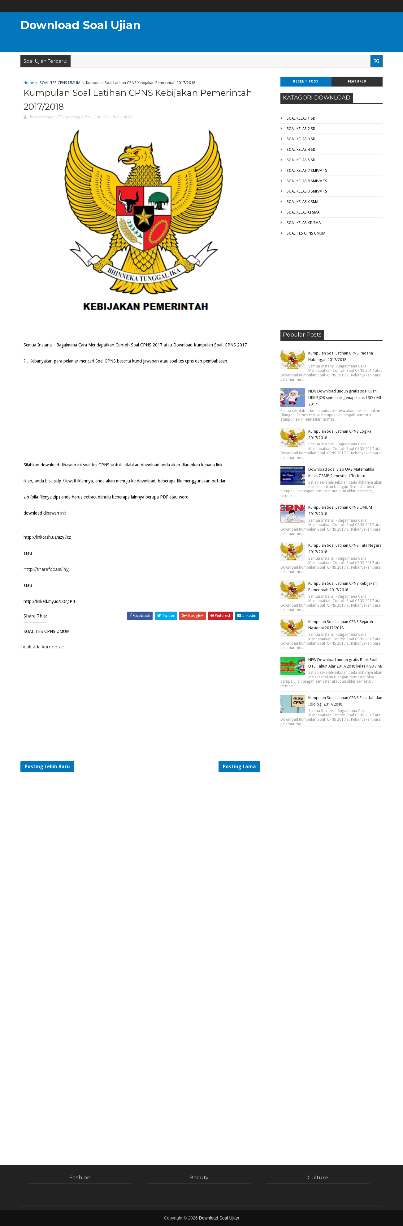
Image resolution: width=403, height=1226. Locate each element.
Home (29, 82)
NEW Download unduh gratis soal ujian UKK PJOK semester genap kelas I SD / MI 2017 (344, 397)
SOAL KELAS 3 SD (301, 139)
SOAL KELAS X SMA (302, 202)
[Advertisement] (269, 33)
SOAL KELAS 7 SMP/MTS (307, 170)
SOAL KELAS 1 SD (301, 118)
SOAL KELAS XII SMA (304, 223)
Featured (357, 81)
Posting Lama (239, 767)
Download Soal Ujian (80, 25)
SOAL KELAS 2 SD (301, 129)
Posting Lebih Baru (47, 767)
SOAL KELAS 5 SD (301, 160)
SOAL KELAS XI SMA (303, 212)
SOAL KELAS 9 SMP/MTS (307, 191)
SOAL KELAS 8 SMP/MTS (307, 181)
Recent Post (306, 81)
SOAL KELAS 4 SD (301, 149)
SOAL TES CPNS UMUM (60, 82)
